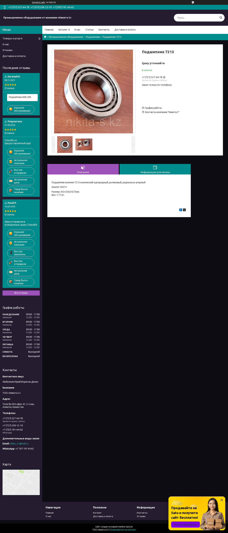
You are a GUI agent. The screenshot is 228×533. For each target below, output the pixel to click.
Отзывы (8, 50)
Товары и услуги (12, 38)
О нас (77, 29)
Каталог (63, 29)
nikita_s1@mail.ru (19, 443)
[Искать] (221, 18)
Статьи (89, 29)
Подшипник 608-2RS (20, 97)
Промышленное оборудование (66, 37)
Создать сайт (38, 2)
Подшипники (93, 37)
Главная (49, 29)
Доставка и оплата (125, 29)
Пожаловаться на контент (123, 530)
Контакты (104, 29)
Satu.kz (129, 527)
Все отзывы (21, 292)
